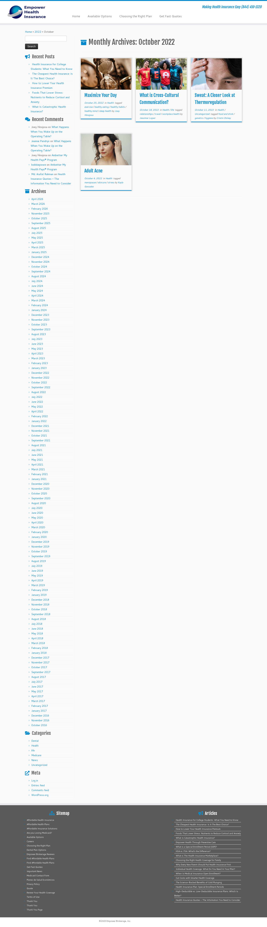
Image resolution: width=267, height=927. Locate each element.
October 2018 (39, 609)
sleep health (105, 111)
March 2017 (38, 701)
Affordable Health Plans (38, 824)
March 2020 (38, 527)
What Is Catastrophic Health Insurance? (195, 837)
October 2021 (39, 435)
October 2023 (39, 324)
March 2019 (38, 585)
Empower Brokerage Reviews (41, 854)
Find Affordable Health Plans (40, 858)
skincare (102, 182)
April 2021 (37, 464)
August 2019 (38, 561)
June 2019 (37, 570)
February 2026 (39, 208)
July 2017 (36, 681)
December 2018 (40, 599)
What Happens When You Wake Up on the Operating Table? (50, 131)
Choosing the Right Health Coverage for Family (198, 860)
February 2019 (39, 590)
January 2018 (39, 652)
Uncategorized (39, 765)
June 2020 (37, 512)
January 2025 (39, 252)
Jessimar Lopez (147, 118)
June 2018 (37, 628)
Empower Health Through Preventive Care (196, 842)
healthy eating (101, 106)
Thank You (32, 901)
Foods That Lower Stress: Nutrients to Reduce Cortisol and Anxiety (50, 97)
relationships (146, 113)
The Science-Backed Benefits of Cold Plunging (199, 882)
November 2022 (40, 377)
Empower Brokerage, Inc (118, 921)
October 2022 (39, 382)
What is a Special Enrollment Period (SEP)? (196, 846)
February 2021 (39, 474)
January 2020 (39, 537)
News (34, 760)
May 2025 (37, 237)
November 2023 (40, 319)
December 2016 (40, 715)
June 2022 (37, 401)
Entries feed (38, 785)
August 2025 (38, 228)
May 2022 (37, 406)
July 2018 (36, 623)
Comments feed (40, 790)
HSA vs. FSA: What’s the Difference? (193, 851)
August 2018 (38, 619)
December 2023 (40, 315)
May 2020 (37, 517)
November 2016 (40, 720)
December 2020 (40, 484)
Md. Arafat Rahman (42, 174)
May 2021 (37, 459)
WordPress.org (39, 795)
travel (158, 113)
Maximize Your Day (100, 95)
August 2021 (38, 445)
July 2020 (36, 508)
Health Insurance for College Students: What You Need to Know (207, 820)
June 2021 (37, 455)
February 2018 (39, 648)
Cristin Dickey (223, 118)
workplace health (171, 113)
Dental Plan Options (36, 849)
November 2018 (40, 604)
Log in (34, 780)
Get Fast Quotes (170, 16)
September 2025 (40, 223)
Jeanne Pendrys (40, 141)
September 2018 (40, 614)
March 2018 (38, 643)
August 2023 (38, 334)
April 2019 (37, 580)
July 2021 (36, 450)
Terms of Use (33, 896)
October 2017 (39, 667)
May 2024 (37, 290)
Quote (30, 888)
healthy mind (91, 111)
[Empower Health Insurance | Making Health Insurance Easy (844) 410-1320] (31, 12)
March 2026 (38, 204)
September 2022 (40, 387)
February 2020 (39, 532)
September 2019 (40, 556)
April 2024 (37, 295)
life (33, 750)
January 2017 (39, 710)
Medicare (36, 755)
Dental (35, 740)
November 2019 (40, 546)
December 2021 (40, 426)
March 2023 (38, 358)
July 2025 (36, 232)
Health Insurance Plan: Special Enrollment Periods (200, 886)
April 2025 (37, 242)
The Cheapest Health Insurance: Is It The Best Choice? (202, 824)
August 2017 (38, 677)
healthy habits (118, 106)
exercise (88, 106)
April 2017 (37, 696)
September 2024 (40, 271)
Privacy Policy (33, 884)
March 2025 (38, 247)
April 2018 (37, 638)
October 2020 (39, 493)
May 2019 (37, 575)
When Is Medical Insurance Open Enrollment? (198, 873)
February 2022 (39, 416)
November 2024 (40, 261)
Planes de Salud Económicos (41, 879)
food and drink (226, 113)
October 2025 (39, 218)
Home (76, 16)
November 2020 (40, 488)
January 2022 (39, 421)
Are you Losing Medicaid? (39, 832)
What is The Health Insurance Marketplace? (197, 855)
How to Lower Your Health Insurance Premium (198, 828)
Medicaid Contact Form (38, 875)
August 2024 (38, 276)
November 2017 (40, 662)
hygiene (209, 118)
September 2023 (40, 329)
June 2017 (37, 686)
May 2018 (37, 633)
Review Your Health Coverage (41, 892)
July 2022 (36, 397)
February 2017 (39, 706)
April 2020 (37, 522)
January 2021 (39, 479)
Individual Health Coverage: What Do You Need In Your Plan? (205, 869)
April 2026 (37, 199)
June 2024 (37, 286)
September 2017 (40, 672)
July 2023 (36, 339)
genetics (199, 118)
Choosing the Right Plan (135, 16)
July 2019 (36, 566)
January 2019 (39, 595)
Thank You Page (34, 909)
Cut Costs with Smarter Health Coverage (195, 878)
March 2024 (38, 300)
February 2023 (39, 363)
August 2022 (38, 392)
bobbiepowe (38, 165)
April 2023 (37, 353)
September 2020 (40, 498)
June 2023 (37, 344)
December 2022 (40, 372)
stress (111, 182)
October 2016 (39, 725)
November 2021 (40, 430)
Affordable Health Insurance (40, 820)
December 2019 (40, 541)
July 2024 (36, 281)
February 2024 (39, 305)
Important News (34, 871)
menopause (90, 182)
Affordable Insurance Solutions (42, 828)
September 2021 (40, 440)
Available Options (100, 16)
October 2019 (39, 551)
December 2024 (40, 257)
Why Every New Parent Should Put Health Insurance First (203, 864)
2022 (37, 32)
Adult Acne (93, 171)
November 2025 (40, 213)
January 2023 (39, 368)
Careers (30, 841)
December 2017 (40, 657)
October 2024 (39, 266)
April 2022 (37, 411)
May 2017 (37, 691)
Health (35, 745)
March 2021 (38, 469)
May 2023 (37, 348)
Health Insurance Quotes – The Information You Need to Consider (51, 178)
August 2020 (38, 503)
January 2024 (39, 310)
